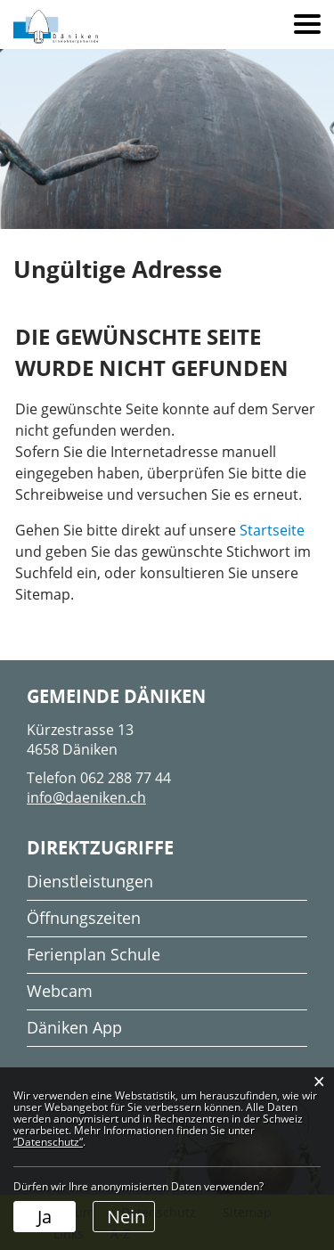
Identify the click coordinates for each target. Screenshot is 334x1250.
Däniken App (74, 1027)
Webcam (60, 990)
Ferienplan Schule (93, 954)
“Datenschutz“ (48, 1141)
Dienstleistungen (90, 881)
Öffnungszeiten (84, 917)
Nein (126, 1217)
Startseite (272, 530)
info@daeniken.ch (86, 797)
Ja (44, 1217)
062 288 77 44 (125, 778)
